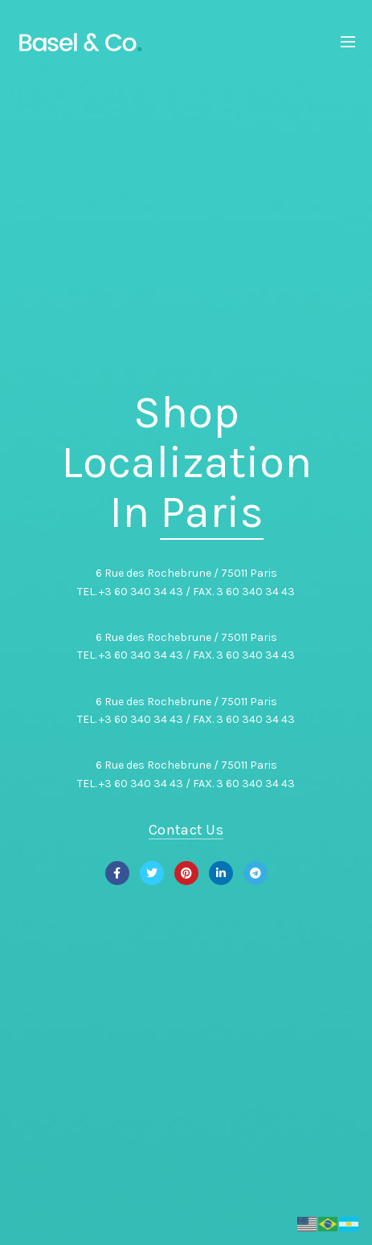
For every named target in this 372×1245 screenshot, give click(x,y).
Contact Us (186, 830)
